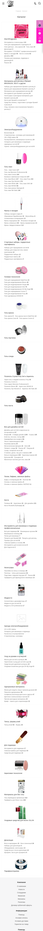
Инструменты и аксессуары (15, 42)
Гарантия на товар (21, 924)
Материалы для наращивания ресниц (18, 91)
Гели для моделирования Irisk (15, 287)
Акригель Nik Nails (29, 389)
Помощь (21, 915)
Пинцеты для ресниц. (29, 538)
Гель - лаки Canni (11, 170)
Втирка (7, 434)
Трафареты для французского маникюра (19, 577)
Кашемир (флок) (11, 444)
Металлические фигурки (13, 446)
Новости (21, 889)
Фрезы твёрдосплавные (14, 225)
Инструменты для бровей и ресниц (17, 93)
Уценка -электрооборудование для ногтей (19, 146)
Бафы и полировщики (12, 480)
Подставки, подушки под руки (15, 575)
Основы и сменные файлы (14, 482)
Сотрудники (21, 893)
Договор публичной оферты (21, 905)
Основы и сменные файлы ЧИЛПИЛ (17, 484)
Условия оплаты (21, 918)
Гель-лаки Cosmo (11, 174)
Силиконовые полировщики (14, 218)
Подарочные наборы (12, 254)
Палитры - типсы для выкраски (16, 573)
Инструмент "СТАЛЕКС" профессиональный (20, 51)
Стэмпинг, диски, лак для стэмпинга (18, 453)
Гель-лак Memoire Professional (15, 172)
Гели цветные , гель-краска (14, 47)
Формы (19, 725)
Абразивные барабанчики (14, 216)
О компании (21, 886)
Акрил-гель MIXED (26, 386)
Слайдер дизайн (20, 434)
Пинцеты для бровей (12, 538)
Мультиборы (30, 216)
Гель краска (9, 316)
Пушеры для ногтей (12, 540)
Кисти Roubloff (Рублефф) (14, 505)
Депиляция (8, 49)
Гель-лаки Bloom (11, 179)
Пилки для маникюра (12, 536)
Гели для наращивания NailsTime (16, 280)
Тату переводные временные (15, 798)
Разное (7, 63)
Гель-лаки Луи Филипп (13, 181)
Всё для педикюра (11, 531)
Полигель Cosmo (10, 382)
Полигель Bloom (10, 386)
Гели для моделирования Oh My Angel (18, 289)
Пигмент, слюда (10, 448)
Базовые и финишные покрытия (16, 177)
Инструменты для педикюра (15, 748)
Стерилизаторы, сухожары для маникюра (19, 135)
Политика (21, 902)
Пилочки (27, 480)
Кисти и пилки (25, 53)
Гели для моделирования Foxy (15, 293)
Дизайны (8, 56)
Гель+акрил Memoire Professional (16, 384)
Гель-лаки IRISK (11, 183)
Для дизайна (30, 503)
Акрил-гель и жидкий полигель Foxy (17, 379)
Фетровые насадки (28, 221)
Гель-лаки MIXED (11, 186)
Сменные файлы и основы (14, 543)
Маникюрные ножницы (13, 533)
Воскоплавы (9, 133)
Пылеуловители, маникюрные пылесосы (19, 139)
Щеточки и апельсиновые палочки (16, 697)
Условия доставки (21, 921)
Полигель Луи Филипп (12, 389)
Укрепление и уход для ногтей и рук (17, 662)
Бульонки (8, 457)
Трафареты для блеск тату (15, 800)
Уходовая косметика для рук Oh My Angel (19, 666)
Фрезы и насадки (11, 53)
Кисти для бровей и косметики (15, 100)
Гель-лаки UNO (26, 183)
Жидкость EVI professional (14, 606)
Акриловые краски (29, 455)
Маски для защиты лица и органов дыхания (20, 690)
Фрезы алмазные (11, 223)
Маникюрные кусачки (28, 531)
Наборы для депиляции (13, 846)
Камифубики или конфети (14, 439)
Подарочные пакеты (12, 257)
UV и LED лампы (10, 629)
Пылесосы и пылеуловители (14, 634)
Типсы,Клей (9, 725)
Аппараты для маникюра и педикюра (17, 631)
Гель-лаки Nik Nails (12, 190)
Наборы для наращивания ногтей (16, 247)
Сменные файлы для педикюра (16, 750)
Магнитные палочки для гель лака (17, 459)
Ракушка (30, 448)
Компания (21, 882)
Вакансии (21, 896)
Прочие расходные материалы (16, 699)
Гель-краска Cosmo (26, 318)
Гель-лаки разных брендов (14, 188)
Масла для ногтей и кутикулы (15, 659)
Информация (21, 911)
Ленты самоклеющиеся (13, 441)
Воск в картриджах (11, 843)
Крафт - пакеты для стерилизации (17, 701)
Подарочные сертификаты (14, 259)
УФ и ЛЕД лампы (11, 137)
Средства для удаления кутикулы (16, 664)
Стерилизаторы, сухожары (13, 636)
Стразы (33, 434)
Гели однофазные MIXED (13, 296)
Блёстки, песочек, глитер (14, 437)
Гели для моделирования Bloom (16, 282)
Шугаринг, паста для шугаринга (15, 852)
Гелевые (8, 503)
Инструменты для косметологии (16, 545)
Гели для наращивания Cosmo (15, 291)
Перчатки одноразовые (13, 692)
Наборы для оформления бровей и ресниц (19, 86)
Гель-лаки (30, 47)
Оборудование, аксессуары (14, 848)
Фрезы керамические (28, 223)
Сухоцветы (18, 457)
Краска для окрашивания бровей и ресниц (19, 89)
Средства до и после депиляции (16, 850)
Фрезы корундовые (11, 221)
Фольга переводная (12, 455)
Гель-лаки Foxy (26, 179)
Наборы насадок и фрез (13, 214)
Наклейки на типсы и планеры (15, 571)
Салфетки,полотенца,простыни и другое (19, 694)
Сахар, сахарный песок (13, 450)
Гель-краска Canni (11, 318)
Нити (27, 446)
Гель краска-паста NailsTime (25, 316)
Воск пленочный (27, 843)
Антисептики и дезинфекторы (15, 601)
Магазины (21, 899)
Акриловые (18, 503)
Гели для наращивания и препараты (17, 44)
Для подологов (10, 547)
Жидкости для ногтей (12, 603)
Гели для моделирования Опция (16, 284)
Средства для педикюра (13, 753)
